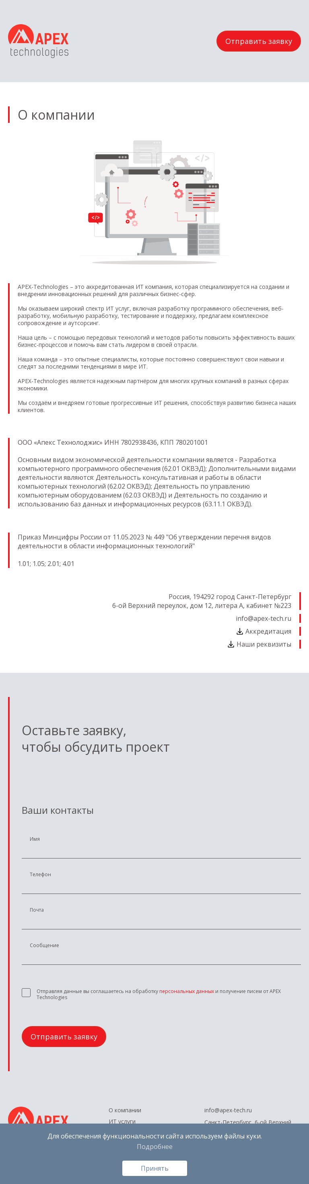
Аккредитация (263, 631)
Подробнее (155, 1146)
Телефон (40, 874)
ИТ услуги (122, 1121)
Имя (35, 839)
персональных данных (186, 991)
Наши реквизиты (259, 644)
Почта (37, 910)
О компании (125, 1110)
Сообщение (44, 945)
